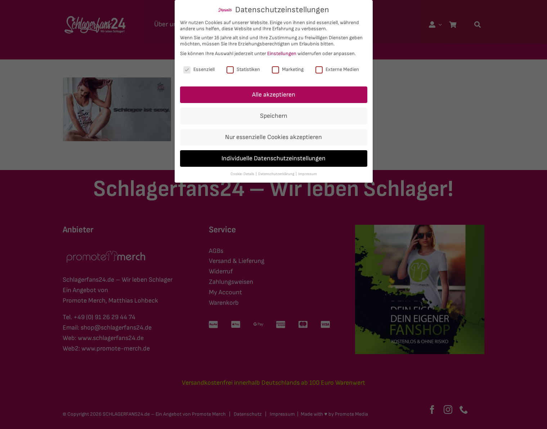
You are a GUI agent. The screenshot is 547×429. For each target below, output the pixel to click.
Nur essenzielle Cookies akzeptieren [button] (273, 137)
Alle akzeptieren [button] (273, 94)
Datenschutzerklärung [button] (276, 174)
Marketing (288, 69)
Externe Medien (337, 69)
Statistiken (243, 69)
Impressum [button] (307, 174)
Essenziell (199, 69)
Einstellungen (281, 53)
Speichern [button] (273, 116)
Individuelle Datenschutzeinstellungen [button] (273, 158)
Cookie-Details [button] (242, 174)
